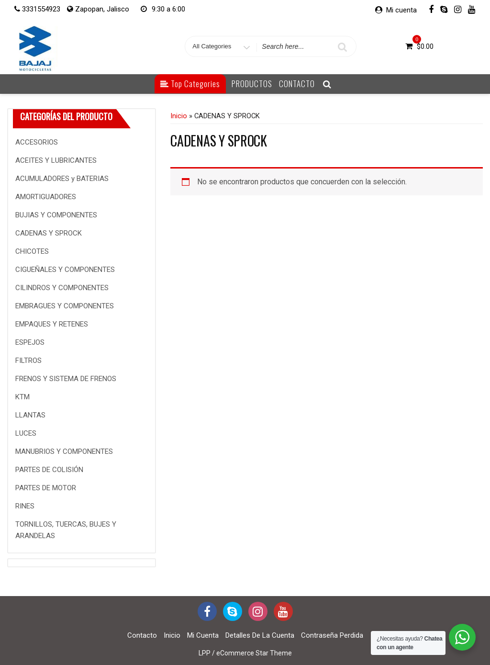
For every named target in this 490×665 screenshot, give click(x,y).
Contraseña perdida (332, 635)
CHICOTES (32, 251)
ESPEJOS (30, 342)
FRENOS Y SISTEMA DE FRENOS (65, 378)
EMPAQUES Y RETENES (51, 324)
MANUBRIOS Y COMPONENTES (64, 451)
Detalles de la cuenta (259, 635)
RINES (24, 506)
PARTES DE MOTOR (45, 488)
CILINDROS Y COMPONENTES (62, 287)
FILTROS (28, 360)
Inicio (178, 116)
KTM (22, 397)
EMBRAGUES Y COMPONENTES (64, 306)
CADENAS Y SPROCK (48, 233)
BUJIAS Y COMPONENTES (56, 215)
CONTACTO (297, 84)
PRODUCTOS (252, 84)
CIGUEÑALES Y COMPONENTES (65, 269)
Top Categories (190, 84)
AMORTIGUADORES (45, 196)
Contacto (142, 635)
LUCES (25, 433)
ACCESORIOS (36, 142)
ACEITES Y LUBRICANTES (56, 160)
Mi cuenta (401, 10)
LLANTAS (30, 415)
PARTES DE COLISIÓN (49, 469)
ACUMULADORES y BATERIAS (62, 178)
